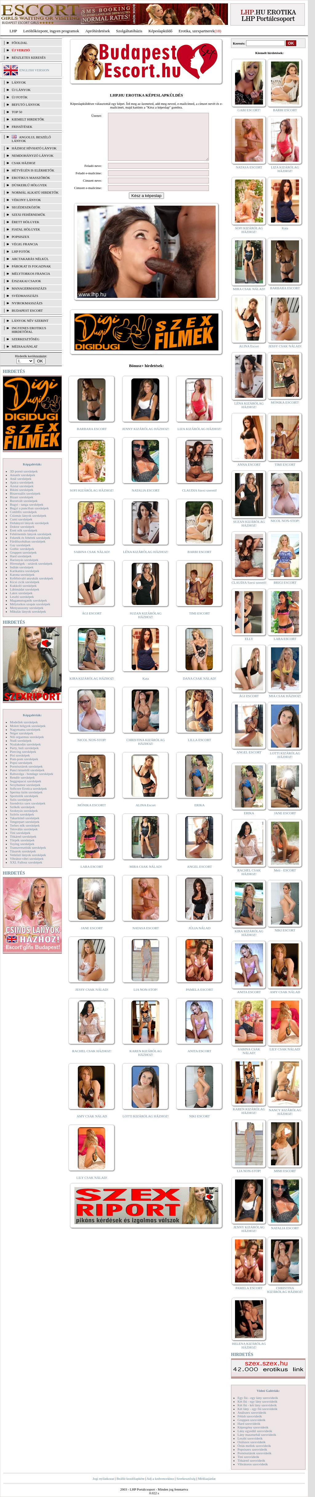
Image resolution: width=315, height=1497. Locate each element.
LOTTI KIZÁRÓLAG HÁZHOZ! (145, 1125)
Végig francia (25, 244)
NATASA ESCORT (145, 937)
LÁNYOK (19, 82)
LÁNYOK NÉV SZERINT (30, 320)
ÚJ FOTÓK (20, 97)
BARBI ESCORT (200, 561)
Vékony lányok (26, 200)
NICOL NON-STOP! (92, 749)
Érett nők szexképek (23, 530)
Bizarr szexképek (21, 497)
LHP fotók (21, 251)
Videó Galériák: (268, 1390)
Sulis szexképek (21, 799)
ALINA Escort (145, 814)
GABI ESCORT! (249, 110)
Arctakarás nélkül (30, 259)
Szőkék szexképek (22, 807)
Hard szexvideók (248, 1423)
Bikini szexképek (21, 490)
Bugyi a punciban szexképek (29, 508)
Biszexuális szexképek (25, 493)
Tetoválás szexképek (24, 829)
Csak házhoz (23, 163)
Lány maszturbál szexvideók (256, 1434)
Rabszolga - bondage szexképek (31, 774)
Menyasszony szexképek (26, 608)
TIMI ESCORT (199, 622)
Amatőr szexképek (22, 475)
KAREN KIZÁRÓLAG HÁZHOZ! (146, 1062)
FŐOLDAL (19, 43)
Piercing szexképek (23, 751)
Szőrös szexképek (22, 814)
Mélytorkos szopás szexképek (30, 604)
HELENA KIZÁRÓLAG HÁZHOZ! (249, 1345)
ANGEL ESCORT (199, 876)
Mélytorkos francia (31, 273)
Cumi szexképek (21, 519)
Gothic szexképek (22, 549)
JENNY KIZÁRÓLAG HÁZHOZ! (145, 438)
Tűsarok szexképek (23, 851)
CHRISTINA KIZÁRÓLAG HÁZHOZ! (145, 751)
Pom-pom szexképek (24, 759)
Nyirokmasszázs (27, 303)
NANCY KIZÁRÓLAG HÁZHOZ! (285, 1112)
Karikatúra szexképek (24, 571)
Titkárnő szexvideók (251, 1460)
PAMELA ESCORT (199, 999)
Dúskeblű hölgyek (29, 185)
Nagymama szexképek (25, 729)
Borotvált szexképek (24, 501)
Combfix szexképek (23, 512)
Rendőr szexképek (22, 777)
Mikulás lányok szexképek (28, 611)
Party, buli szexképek (24, 748)
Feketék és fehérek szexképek (30, 537)
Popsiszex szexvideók (252, 1449)
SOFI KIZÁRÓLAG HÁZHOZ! (92, 499)
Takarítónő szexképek (24, 818)
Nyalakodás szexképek (25, 744)
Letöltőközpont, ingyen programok (51, 31)
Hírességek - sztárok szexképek (31, 563)
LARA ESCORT (92, 876)
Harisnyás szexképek (24, 560)
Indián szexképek (22, 567)
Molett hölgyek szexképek (28, 726)
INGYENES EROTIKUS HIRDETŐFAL (29, 330)
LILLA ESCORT (199, 749)
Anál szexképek (20, 478)
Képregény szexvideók (253, 1427)
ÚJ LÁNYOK (21, 90)
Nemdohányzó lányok (33, 155)
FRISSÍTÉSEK (22, 126)
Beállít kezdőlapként (131, 1478)
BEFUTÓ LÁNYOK (26, 104)
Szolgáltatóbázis (129, 31)
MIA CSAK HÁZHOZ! (285, 696)
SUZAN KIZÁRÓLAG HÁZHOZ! (146, 624)
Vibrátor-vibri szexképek (26, 858)
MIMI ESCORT (285, 1171)
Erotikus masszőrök (31, 178)
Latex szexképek (21, 593)
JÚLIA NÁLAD (199, 937)
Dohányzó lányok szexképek (29, 523)
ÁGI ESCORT (92, 622)
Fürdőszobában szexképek (28, 541)
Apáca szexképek (22, 482)
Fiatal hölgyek (26, 229)
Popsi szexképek (21, 762)
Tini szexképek (20, 833)
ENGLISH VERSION (34, 70)
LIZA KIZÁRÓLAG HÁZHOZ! (199, 438)
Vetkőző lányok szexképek (28, 855)
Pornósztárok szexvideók (254, 1453)
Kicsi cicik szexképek (24, 582)
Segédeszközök (26, 207)
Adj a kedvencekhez (160, 1478)
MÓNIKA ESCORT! (92, 814)
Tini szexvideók (248, 1457)
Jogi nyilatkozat (103, 1478)
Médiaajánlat (206, 1478)
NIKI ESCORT (199, 1125)
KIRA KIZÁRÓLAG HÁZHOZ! (92, 687)
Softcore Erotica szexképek (28, 788)
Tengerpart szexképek (24, 822)
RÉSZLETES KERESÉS (29, 57)
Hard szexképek (21, 556)
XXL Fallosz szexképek (26, 862)
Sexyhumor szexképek (25, 785)
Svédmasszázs (25, 296)
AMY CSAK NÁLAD (92, 1125)
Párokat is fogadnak (31, 266)
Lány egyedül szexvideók (254, 1431)
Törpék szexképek (22, 840)
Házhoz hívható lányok (34, 148)
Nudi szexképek (21, 740)
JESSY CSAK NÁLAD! (92, 999)
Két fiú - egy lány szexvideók (257, 1401)
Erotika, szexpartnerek (197, 31)
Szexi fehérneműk (28, 214)
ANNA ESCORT (249, 464)
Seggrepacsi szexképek (25, 781)
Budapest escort (27, 310)
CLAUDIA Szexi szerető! (199, 499)
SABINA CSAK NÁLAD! (92, 561)
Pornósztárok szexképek (26, 766)
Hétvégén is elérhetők (33, 170)
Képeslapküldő (161, 31)
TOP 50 (17, 112)
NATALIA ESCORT (145, 499)
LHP (13, 31)
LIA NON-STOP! (146, 999)
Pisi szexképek (20, 755)
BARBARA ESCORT (92, 438)
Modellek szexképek (24, 722)
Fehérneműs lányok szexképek (30, 534)
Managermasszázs (29, 288)
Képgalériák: (32, 464)
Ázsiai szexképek (22, 486)
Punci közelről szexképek (27, 770)
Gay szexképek (20, 545)
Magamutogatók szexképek (28, 600)
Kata (145, 687)
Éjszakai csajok (26, 281)
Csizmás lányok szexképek (28, 515)
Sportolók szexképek (24, 796)
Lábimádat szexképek (24, 589)
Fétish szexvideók (249, 1416)
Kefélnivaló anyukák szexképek (31, 578)
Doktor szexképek (22, 526)
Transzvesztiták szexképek (28, 847)
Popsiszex (20, 237)
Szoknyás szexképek (24, 810)
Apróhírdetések (97, 31)
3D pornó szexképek (24, 471)
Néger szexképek (21, 733)
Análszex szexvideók (251, 1412)
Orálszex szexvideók (251, 1442)
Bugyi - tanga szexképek (26, 504)
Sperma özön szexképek (26, 792)
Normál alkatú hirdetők (35, 192)
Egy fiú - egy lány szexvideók (257, 1398)
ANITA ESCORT (199, 1060)
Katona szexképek (22, 574)
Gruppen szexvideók (251, 1420)
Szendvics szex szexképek (27, 803)
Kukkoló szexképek (23, 585)
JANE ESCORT (92, 937)
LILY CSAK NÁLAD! (91, 1187)
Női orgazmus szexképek (27, 737)
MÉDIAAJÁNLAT (25, 346)
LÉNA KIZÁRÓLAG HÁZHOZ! (145, 561)
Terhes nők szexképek (25, 825)
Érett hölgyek (25, 222)
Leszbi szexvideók (250, 1438)
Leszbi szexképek (22, 596)
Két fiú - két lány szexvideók (257, 1405)
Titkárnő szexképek (23, 836)
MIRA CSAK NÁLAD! (146, 876)
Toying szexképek (22, 844)
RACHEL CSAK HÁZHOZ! (91, 1060)
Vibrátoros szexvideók (252, 1464)
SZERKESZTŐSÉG (25, 339)
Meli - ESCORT (285, 870)
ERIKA (199, 814)
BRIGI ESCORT (284, 582)
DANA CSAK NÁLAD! (199, 687)
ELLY (249, 639)
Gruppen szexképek (23, 552)
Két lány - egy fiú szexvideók (257, 1409)
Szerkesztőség (185, 1478)
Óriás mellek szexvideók (254, 1446)
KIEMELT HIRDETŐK (28, 119)
